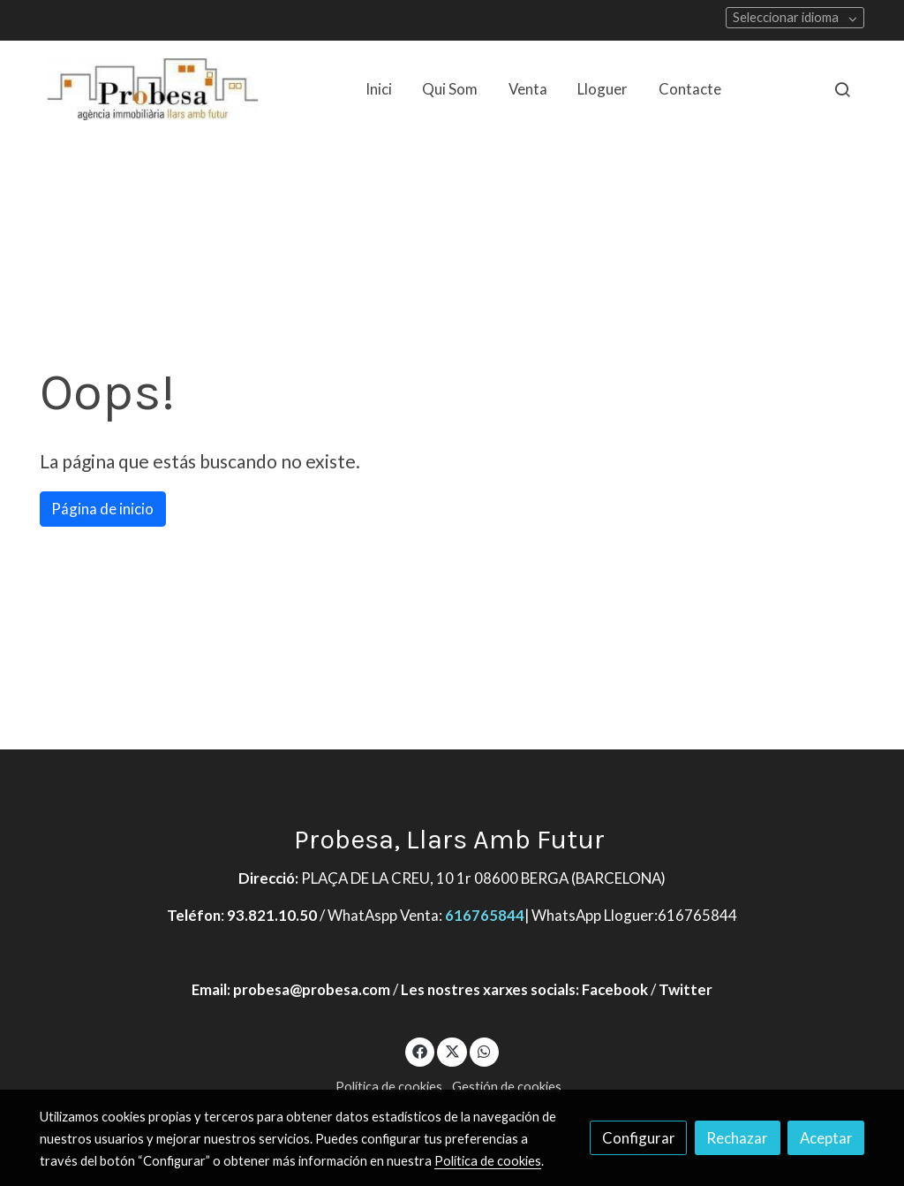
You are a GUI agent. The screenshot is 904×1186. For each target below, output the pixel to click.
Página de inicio (102, 508)
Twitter (685, 989)
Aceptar (826, 1138)
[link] (153, 89)
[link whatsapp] (485, 1050)
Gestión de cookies (506, 1086)
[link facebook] (420, 1050)
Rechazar (737, 1138)
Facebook (615, 989)
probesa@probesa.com (311, 989)
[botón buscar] (842, 89)
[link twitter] (452, 1050)
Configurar (638, 1138)
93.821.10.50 (272, 915)
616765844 (484, 915)
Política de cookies (388, 1086)
